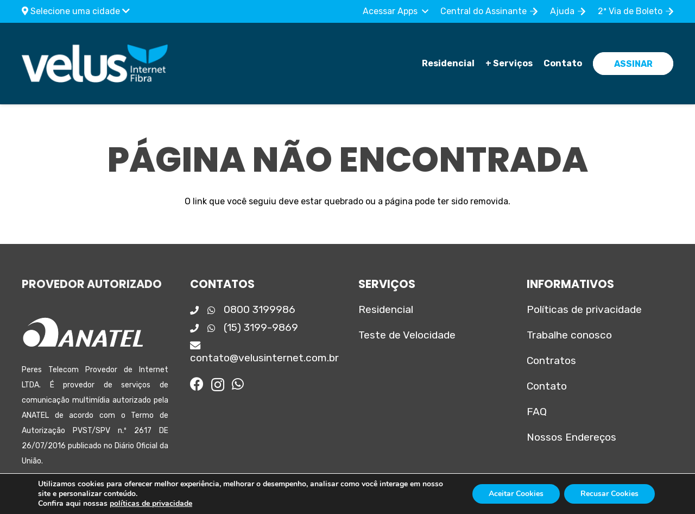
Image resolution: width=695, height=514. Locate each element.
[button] (395, 11)
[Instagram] (217, 384)
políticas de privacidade (151, 503)
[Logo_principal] (95, 64)
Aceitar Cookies (516, 493)
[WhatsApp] (238, 384)
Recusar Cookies (609, 493)
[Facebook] (197, 384)
